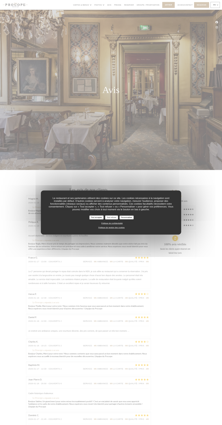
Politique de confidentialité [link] (112, 223)
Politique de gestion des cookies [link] (111, 227)
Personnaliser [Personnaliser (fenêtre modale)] (126, 217)
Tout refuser (111, 217)
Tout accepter (96, 217)
